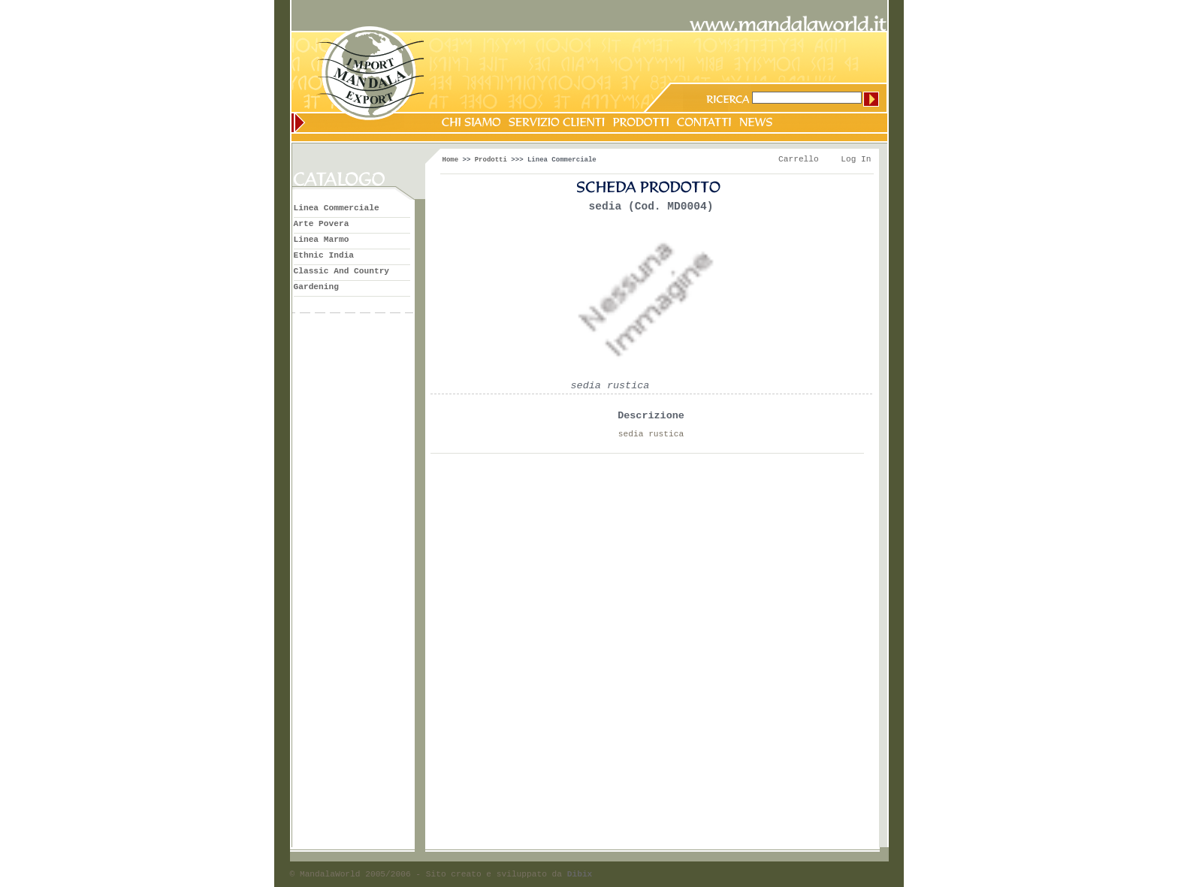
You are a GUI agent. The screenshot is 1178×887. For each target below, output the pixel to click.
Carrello (798, 159)
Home (451, 160)
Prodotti (491, 160)
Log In (856, 159)
